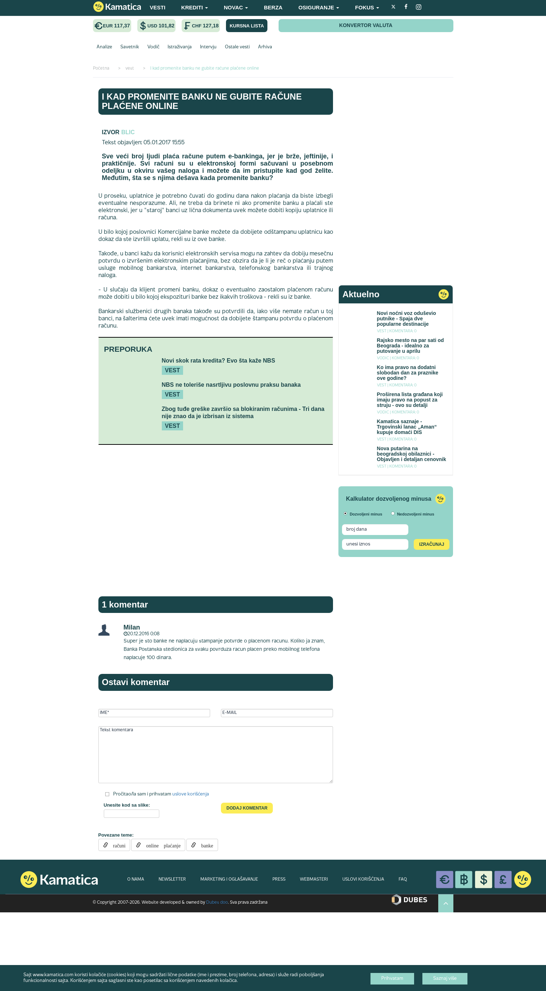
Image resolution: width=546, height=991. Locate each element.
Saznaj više (445, 979)
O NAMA (135, 879)
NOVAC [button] (236, 7)
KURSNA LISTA (247, 25)
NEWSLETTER (172, 879)
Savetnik (129, 47)
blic (127, 132)
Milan (132, 627)
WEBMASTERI (314, 879)
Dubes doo (217, 902)
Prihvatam (392, 979)
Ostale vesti (237, 47)
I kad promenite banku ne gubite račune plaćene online (202, 101)
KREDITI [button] (194, 7)
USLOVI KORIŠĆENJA (363, 879)
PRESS (278, 879)
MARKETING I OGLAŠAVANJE (229, 879)
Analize (104, 47)
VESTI (157, 7)
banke (204, 845)
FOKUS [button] (367, 7)
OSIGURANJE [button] (318, 7)
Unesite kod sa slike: (127, 805)
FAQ (403, 879)
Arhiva (265, 47)
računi (117, 845)
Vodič (153, 47)
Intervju (208, 47)
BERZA (273, 7)
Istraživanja (180, 47)
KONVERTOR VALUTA (365, 25)
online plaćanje (161, 845)
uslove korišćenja (190, 794)
